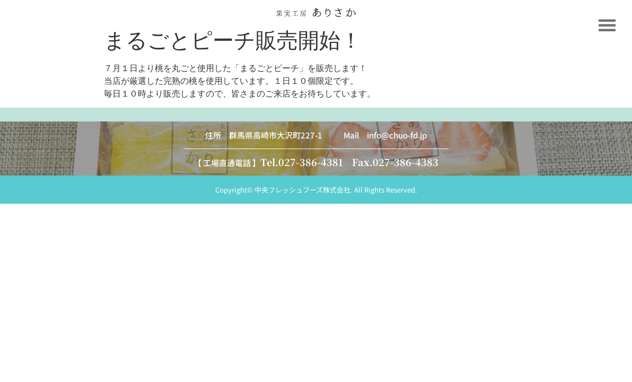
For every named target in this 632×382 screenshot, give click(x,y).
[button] (607, 25)
